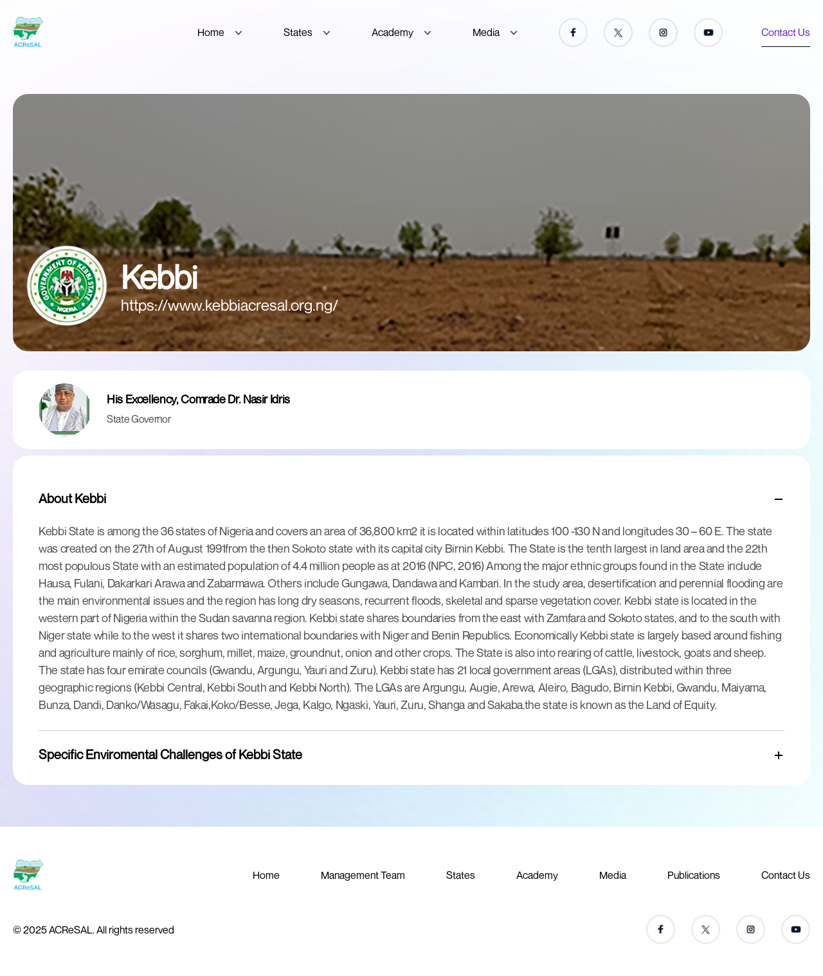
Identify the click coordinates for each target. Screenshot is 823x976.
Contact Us (785, 32)
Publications (693, 875)
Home (210, 32)
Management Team (363, 875)
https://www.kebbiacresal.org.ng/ (230, 305)
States (298, 32)
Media (486, 32)
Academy (392, 32)
